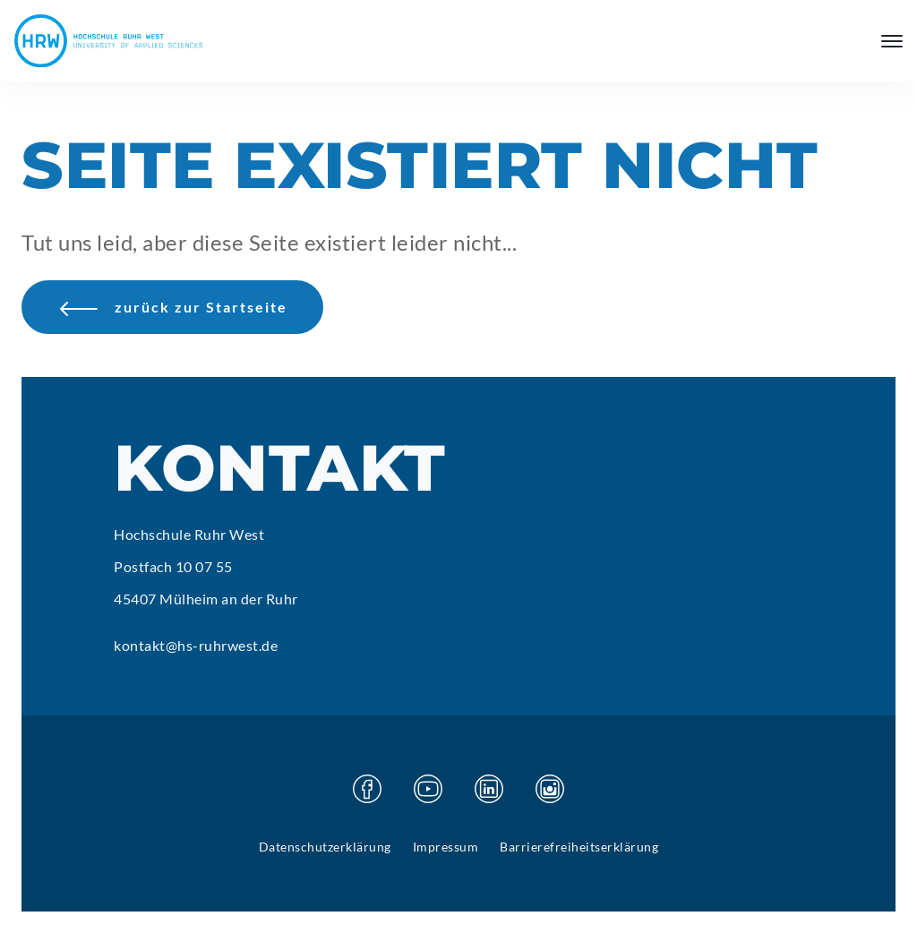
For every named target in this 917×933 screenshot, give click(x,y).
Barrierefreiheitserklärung (579, 846)
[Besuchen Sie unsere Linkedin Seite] (489, 789)
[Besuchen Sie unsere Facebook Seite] (367, 789)
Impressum (446, 846)
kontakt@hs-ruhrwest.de (196, 645)
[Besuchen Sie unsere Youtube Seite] (428, 789)
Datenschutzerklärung (325, 846)
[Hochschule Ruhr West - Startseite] (108, 40)
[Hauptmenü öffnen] (891, 41)
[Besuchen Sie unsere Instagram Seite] (550, 789)
